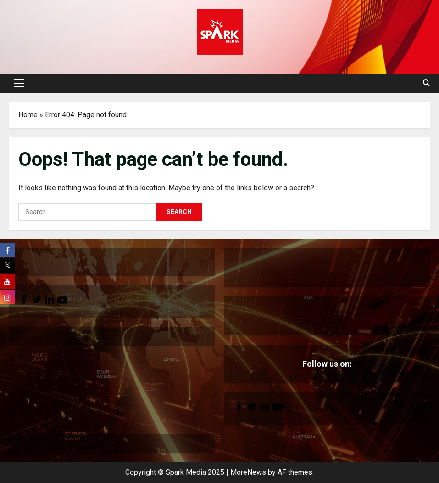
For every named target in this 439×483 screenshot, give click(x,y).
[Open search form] (426, 83)
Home (28, 114)
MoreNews (248, 472)
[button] (19, 83)
